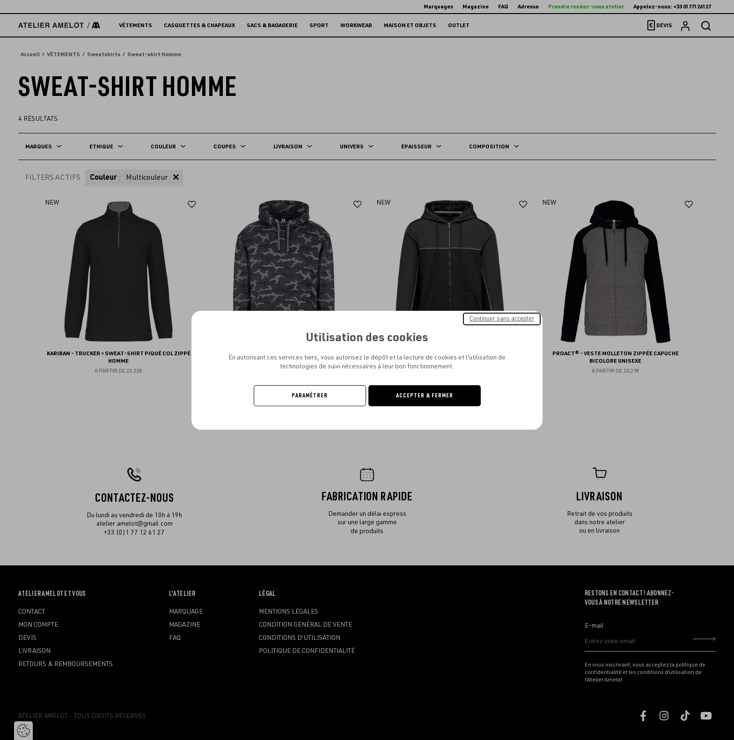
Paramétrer (310, 395)
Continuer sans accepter (502, 318)
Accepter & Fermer (424, 395)
